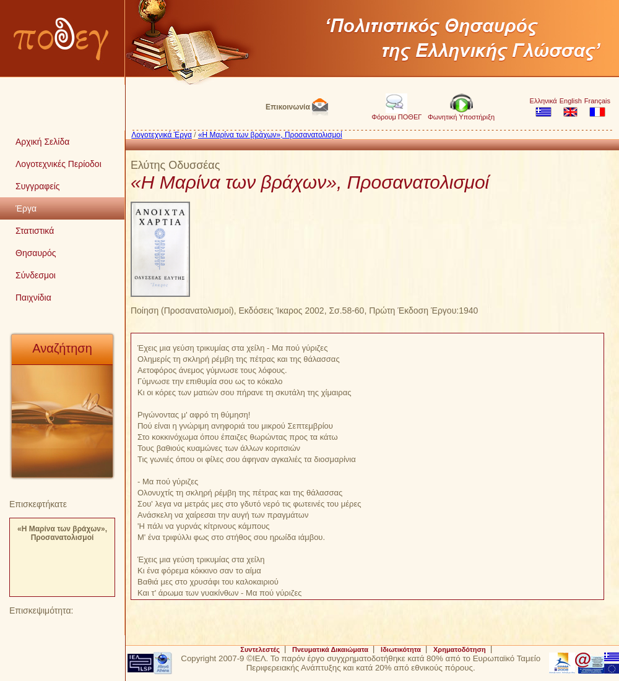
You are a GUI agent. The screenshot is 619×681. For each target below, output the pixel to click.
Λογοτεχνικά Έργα (161, 135)
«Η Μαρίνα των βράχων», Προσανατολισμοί (62, 533)
